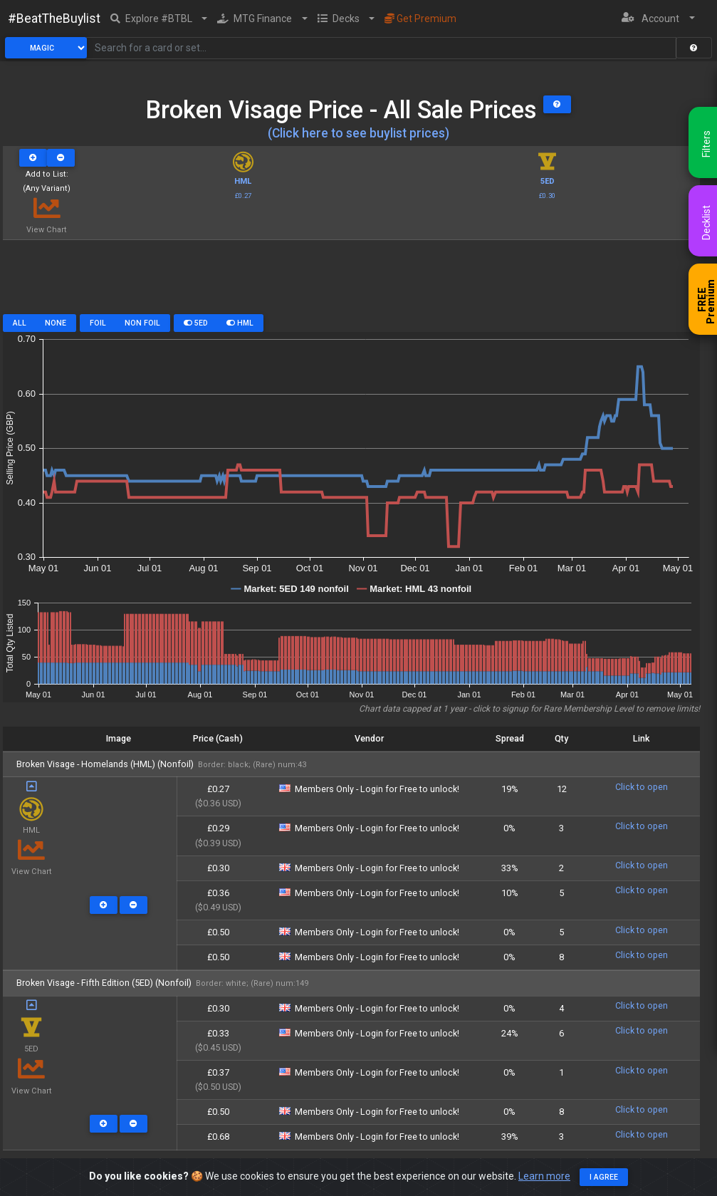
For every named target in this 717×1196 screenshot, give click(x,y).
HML (239, 323)
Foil (98, 323)
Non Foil (142, 323)
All (19, 323)
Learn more (544, 1176)
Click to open (641, 786)
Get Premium (420, 18)
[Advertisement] (351, 282)
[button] (159, 18)
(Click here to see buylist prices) (358, 133)
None (55, 323)
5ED (196, 323)
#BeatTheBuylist (54, 18)
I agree (604, 1177)
